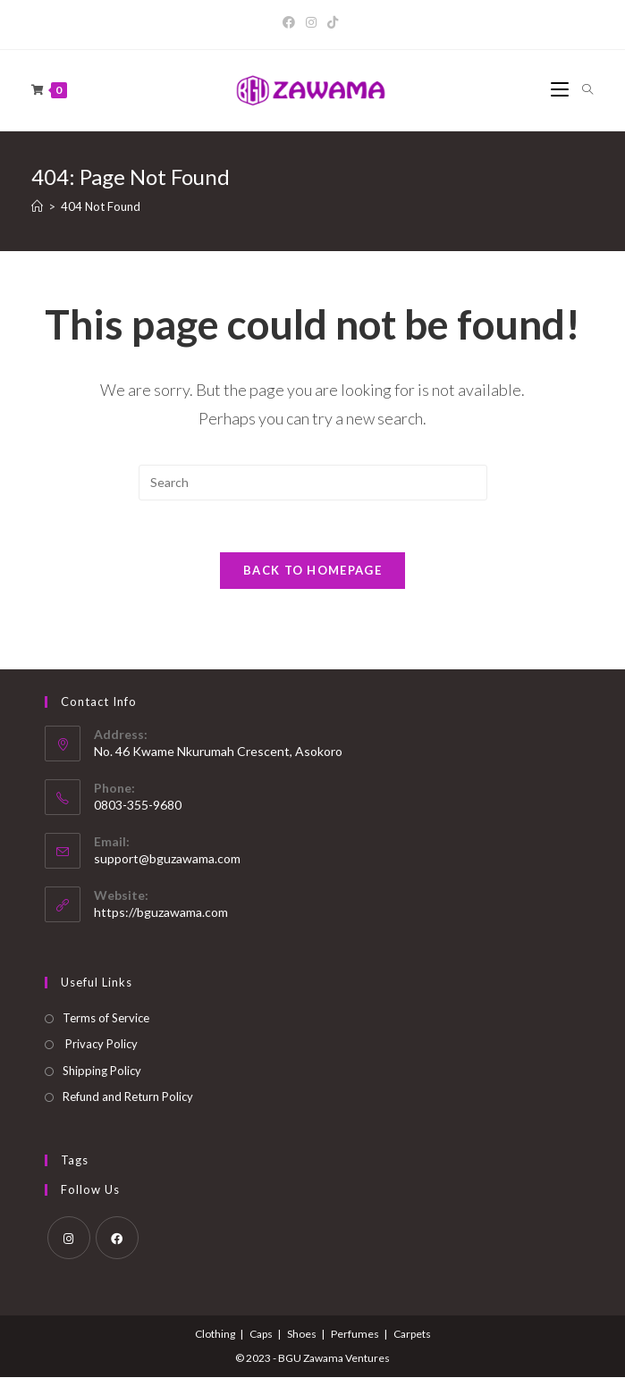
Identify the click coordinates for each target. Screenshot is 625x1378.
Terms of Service (106, 1019)
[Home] (37, 206)
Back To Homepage (312, 572)
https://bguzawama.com (161, 912)
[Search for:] (581, 90)
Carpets (412, 1334)
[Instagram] (311, 22)
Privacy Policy (100, 1045)
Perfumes (355, 1334)
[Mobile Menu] (560, 90)
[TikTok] (332, 22)
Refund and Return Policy (128, 1098)
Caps (261, 1334)
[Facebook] (291, 22)
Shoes (302, 1334)
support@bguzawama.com (167, 859)
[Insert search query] (313, 482)
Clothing (215, 1334)
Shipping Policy (102, 1071)
